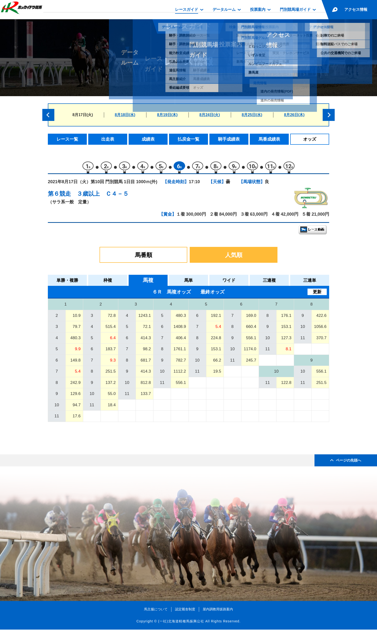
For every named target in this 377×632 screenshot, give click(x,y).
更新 (317, 294)
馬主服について (156, 611)
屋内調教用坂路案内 (218, 611)
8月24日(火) (209, 115)
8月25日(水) (252, 115)
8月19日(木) (167, 115)
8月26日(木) (294, 115)
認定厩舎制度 (185, 611)
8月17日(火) (82, 115)
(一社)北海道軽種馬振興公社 (181, 623)
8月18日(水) (125, 115)
